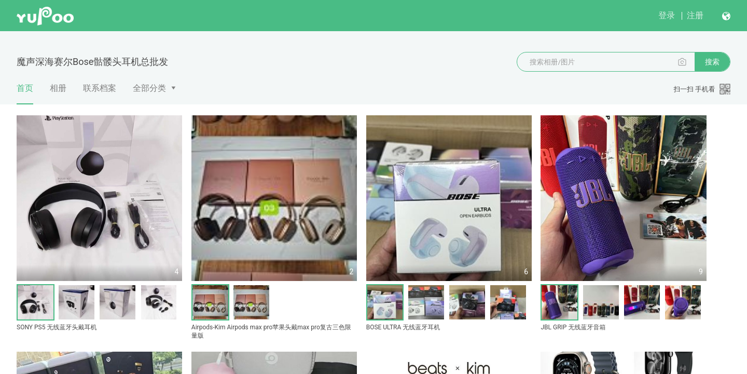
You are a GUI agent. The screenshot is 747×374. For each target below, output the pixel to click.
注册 (695, 15)
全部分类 (149, 88)
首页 (25, 93)
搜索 (712, 62)
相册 (58, 88)
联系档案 (99, 88)
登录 (666, 15)
